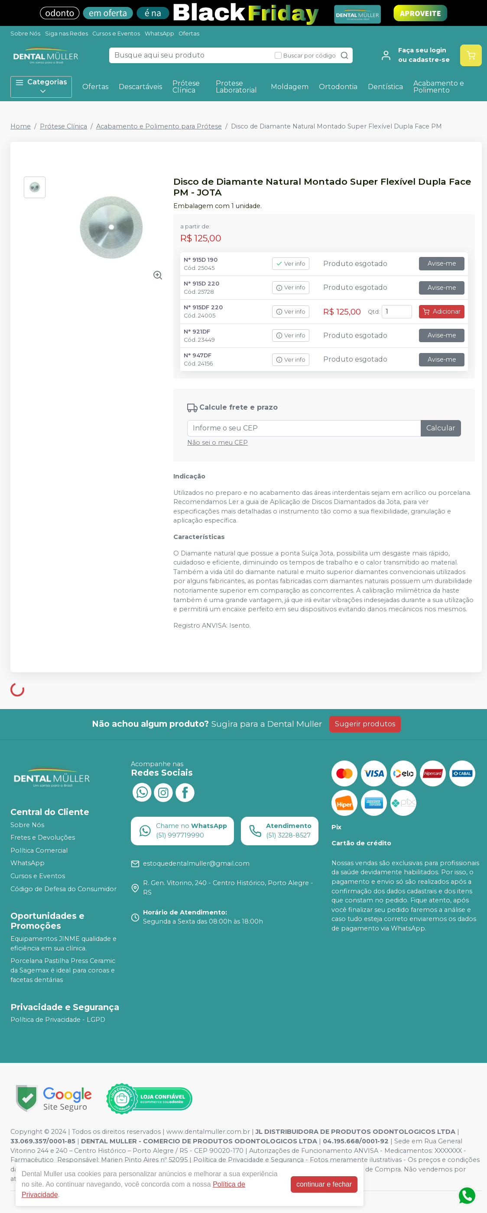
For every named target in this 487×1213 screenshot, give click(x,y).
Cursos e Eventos (116, 33)
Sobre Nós (25, 33)
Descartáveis (140, 87)
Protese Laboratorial (236, 86)
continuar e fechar (324, 1184)
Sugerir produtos (365, 724)
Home (20, 126)
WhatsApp (159, 33)
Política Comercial (39, 850)
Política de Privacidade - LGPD (57, 1020)
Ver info (290, 263)
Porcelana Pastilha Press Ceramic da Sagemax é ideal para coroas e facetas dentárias (62, 970)
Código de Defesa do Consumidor (63, 889)
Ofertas (189, 33)
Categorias (41, 87)
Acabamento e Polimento (438, 86)
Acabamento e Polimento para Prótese (159, 126)
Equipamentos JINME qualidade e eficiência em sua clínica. (63, 943)
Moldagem (289, 87)
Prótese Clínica (186, 86)
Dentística (385, 87)
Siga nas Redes (66, 33)
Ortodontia (338, 87)
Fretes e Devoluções (42, 837)
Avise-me (442, 263)
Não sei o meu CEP (217, 442)
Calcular (440, 428)
